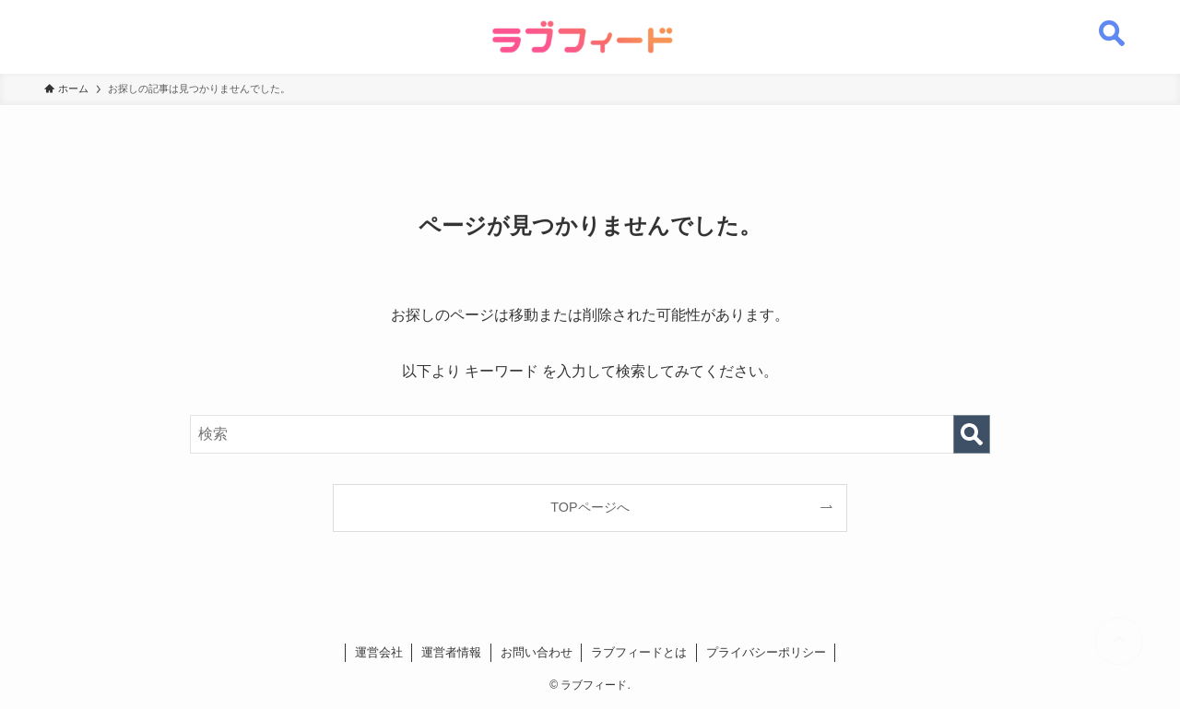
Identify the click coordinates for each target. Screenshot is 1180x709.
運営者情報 (451, 652)
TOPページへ (589, 507)
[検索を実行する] (971, 434)
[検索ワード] (590, 434)
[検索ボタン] (1112, 23)
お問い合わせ (536, 652)
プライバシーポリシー (766, 652)
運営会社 (379, 652)
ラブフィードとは (639, 652)
